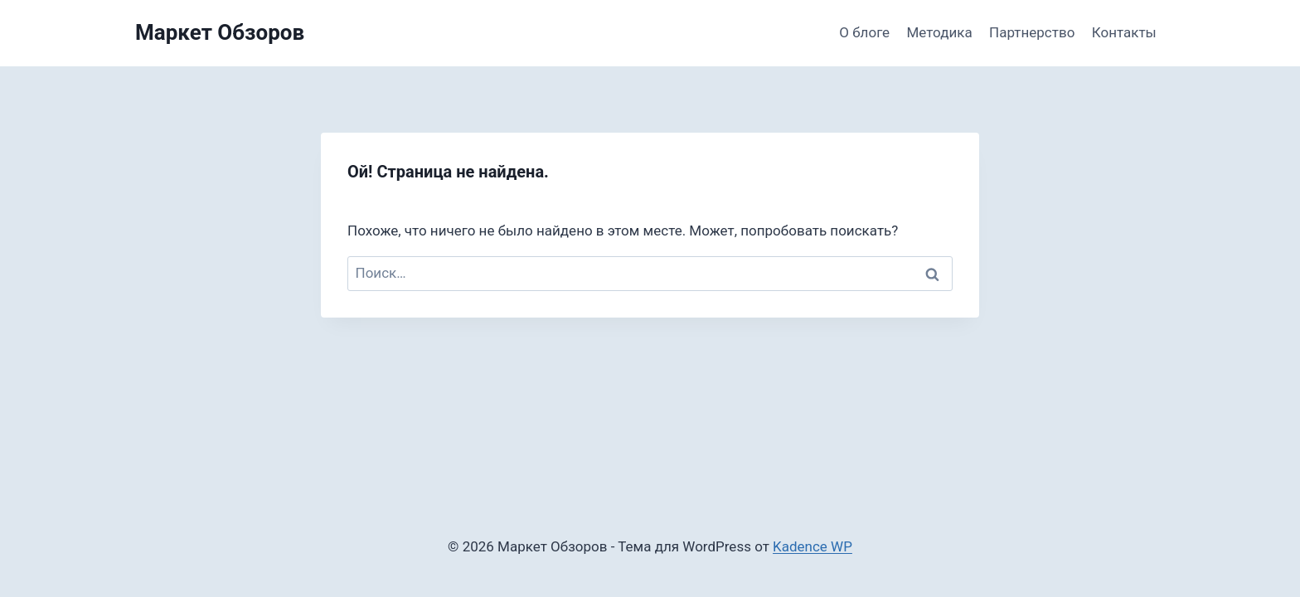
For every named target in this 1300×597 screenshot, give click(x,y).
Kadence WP (812, 546)
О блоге (864, 32)
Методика (940, 32)
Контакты (1124, 32)
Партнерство (1031, 32)
